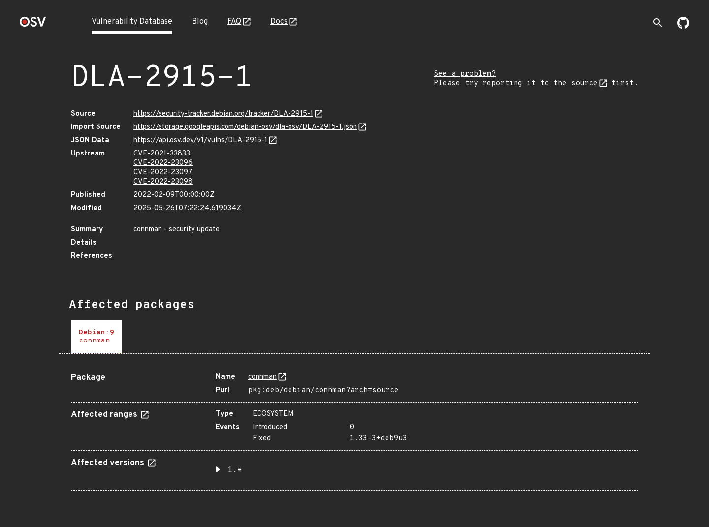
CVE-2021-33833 (161, 153)
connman (262, 377)
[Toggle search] (658, 22)
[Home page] (33, 25)
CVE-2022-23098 (163, 181)
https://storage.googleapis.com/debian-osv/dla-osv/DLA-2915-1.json (245, 127)
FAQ (234, 22)
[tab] (96, 336)
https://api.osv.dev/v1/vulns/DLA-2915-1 (200, 140)
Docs (279, 22)
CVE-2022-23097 (163, 172)
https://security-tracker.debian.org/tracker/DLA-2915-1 (223, 114)
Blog (200, 22)
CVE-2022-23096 (163, 163)
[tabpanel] (354, 427)
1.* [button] (234, 470)
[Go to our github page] (683, 26)
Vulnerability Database (132, 22)
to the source (569, 83)
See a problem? (465, 74)
